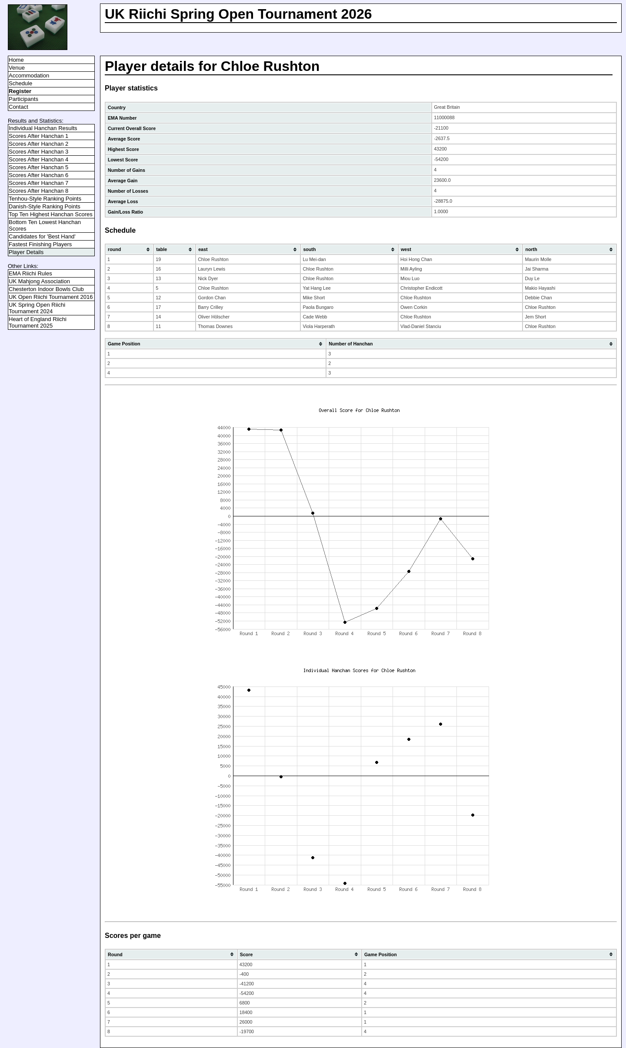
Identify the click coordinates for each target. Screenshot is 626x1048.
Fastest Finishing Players (40, 244)
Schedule (20, 83)
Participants (23, 99)
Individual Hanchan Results (43, 128)
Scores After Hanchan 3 (38, 151)
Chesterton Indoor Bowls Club (46, 289)
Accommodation (29, 75)
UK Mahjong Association (39, 281)
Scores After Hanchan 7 (38, 183)
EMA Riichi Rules (30, 273)
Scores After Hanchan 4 (38, 159)
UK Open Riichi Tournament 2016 (51, 297)
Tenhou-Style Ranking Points (45, 198)
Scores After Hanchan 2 (38, 144)
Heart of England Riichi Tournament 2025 (38, 322)
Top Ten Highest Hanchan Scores (51, 214)
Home (16, 60)
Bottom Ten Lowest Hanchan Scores (45, 225)
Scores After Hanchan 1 (38, 136)
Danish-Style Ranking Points (44, 206)
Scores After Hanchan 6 (38, 175)
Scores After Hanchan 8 (38, 191)
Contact (18, 107)
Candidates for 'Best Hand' (42, 236)
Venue (17, 67)
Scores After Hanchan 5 (38, 167)
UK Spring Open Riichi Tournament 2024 (37, 308)
